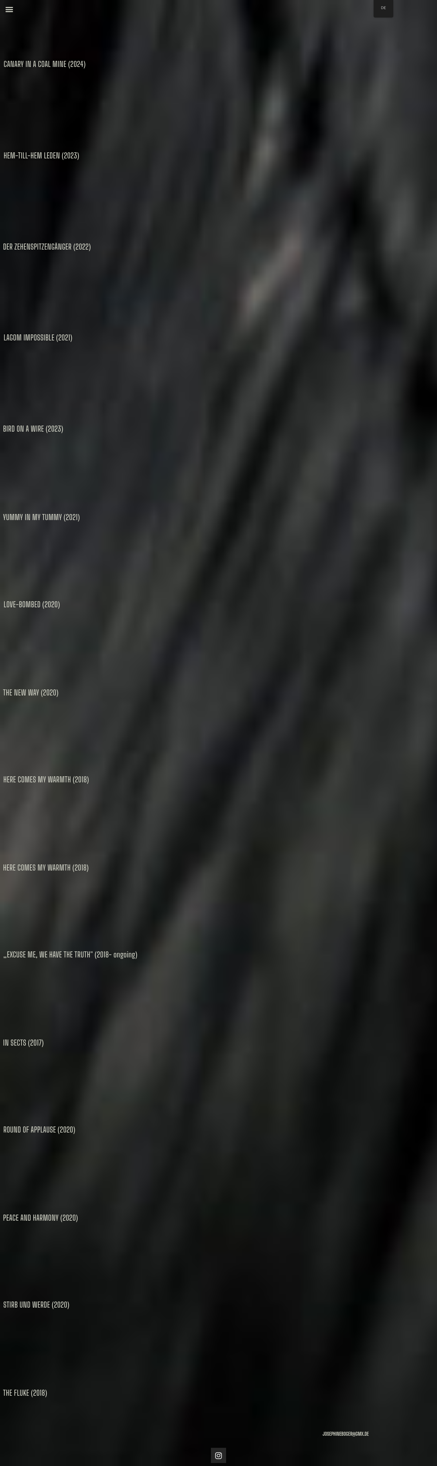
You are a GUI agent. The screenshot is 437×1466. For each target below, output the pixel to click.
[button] (9, 9)
